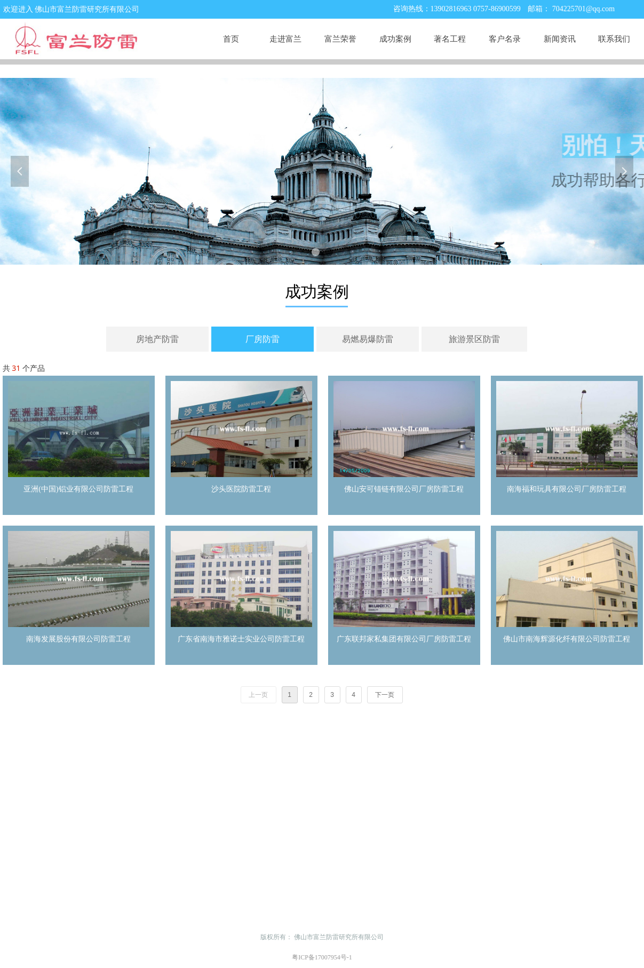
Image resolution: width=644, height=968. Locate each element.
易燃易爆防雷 (367, 339)
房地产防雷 (157, 339)
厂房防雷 (262, 339)
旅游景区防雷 (474, 339)
